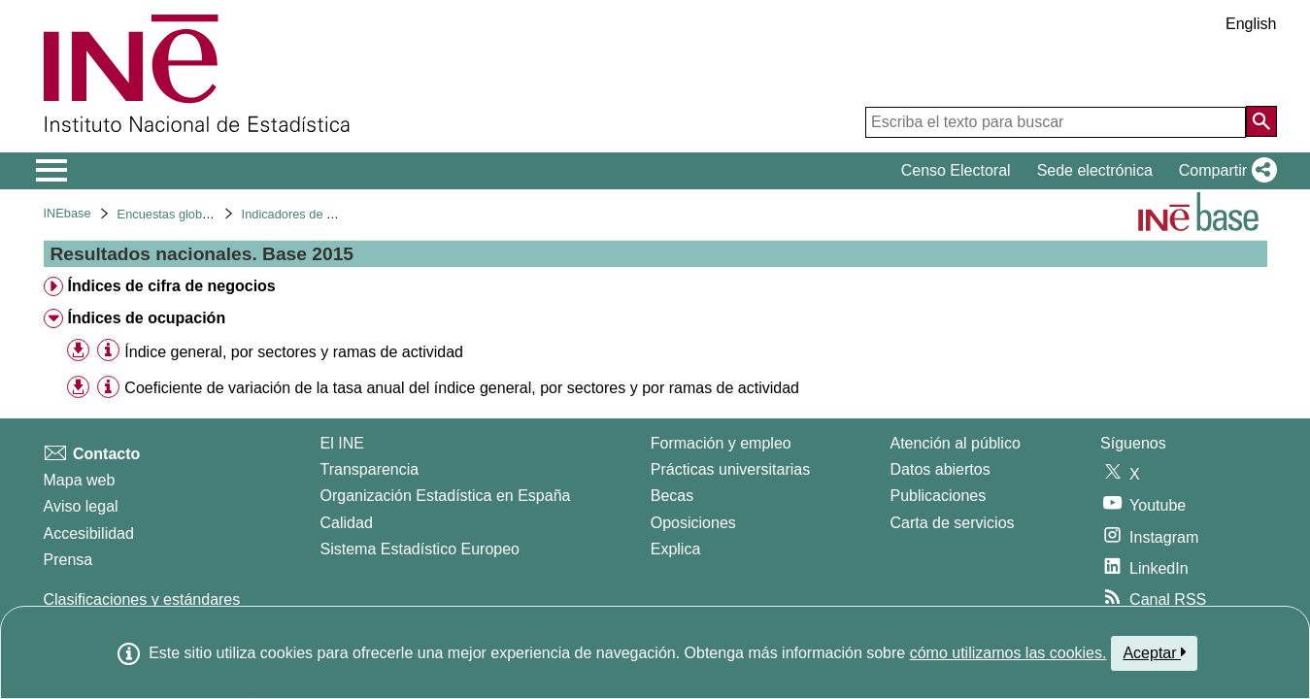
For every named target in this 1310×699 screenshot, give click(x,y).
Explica (676, 549)
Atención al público (955, 443)
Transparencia (370, 469)
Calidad (346, 523)
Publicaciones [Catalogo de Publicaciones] (938, 495)
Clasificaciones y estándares (142, 599)
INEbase (67, 213)
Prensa (68, 559)
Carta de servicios (952, 523)
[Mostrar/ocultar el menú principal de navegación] (52, 170)
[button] (1224, 170)
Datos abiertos (940, 469)
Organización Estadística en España (445, 495)
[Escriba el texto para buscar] (1055, 122)
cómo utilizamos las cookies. (1008, 653)
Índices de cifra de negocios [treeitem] (171, 286)
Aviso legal (81, 506)
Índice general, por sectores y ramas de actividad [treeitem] (293, 352)
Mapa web (80, 480)
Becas (672, 495)
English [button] (1251, 24)
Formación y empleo (721, 443)
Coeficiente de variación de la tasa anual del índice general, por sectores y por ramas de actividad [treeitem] (461, 388)
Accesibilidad (89, 533)
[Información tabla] (108, 351)
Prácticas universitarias (731, 469)
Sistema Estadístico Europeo (420, 549)
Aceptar (1154, 652)
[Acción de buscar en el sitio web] (1261, 121)
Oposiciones (693, 523)
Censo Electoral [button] (956, 170)
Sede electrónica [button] (1095, 170)
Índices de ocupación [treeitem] (146, 318)
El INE (342, 443)
